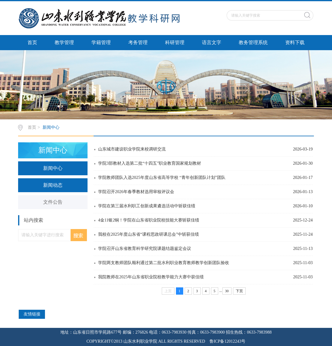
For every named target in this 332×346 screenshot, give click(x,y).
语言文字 (211, 42)
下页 (239, 291)
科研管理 (174, 42)
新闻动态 (52, 185)
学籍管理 (101, 42)
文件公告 (52, 202)
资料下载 (295, 42)
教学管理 (64, 42)
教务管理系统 (253, 42)
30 (227, 291)
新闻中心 (51, 127)
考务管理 (138, 42)
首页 (32, 42)
